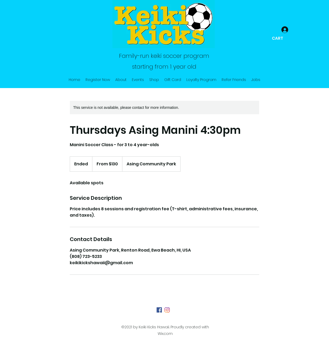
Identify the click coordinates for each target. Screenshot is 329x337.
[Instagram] (167, 310)
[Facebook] (159, 310)
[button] (282, 38)
